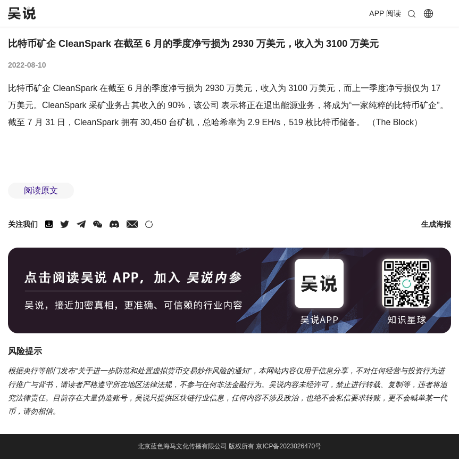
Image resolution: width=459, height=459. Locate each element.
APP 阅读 (385, 13)
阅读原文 (41, 190)
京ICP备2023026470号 (288, 446)
